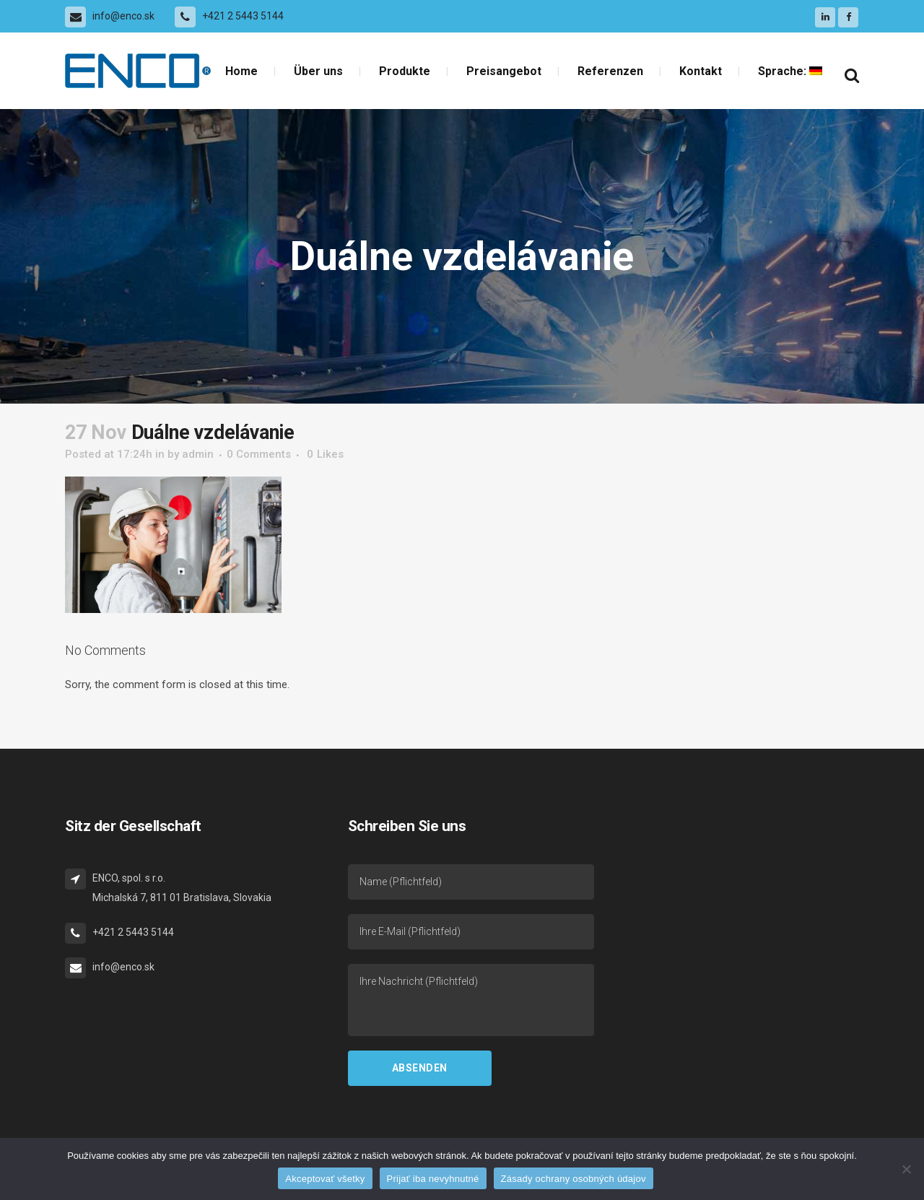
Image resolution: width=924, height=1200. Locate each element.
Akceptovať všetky (325, 1178)
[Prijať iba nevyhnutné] (906, 1169)
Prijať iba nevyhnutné (433, 1178)
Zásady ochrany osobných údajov (573, 1178)
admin (198, 454)
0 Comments (259, 454)
